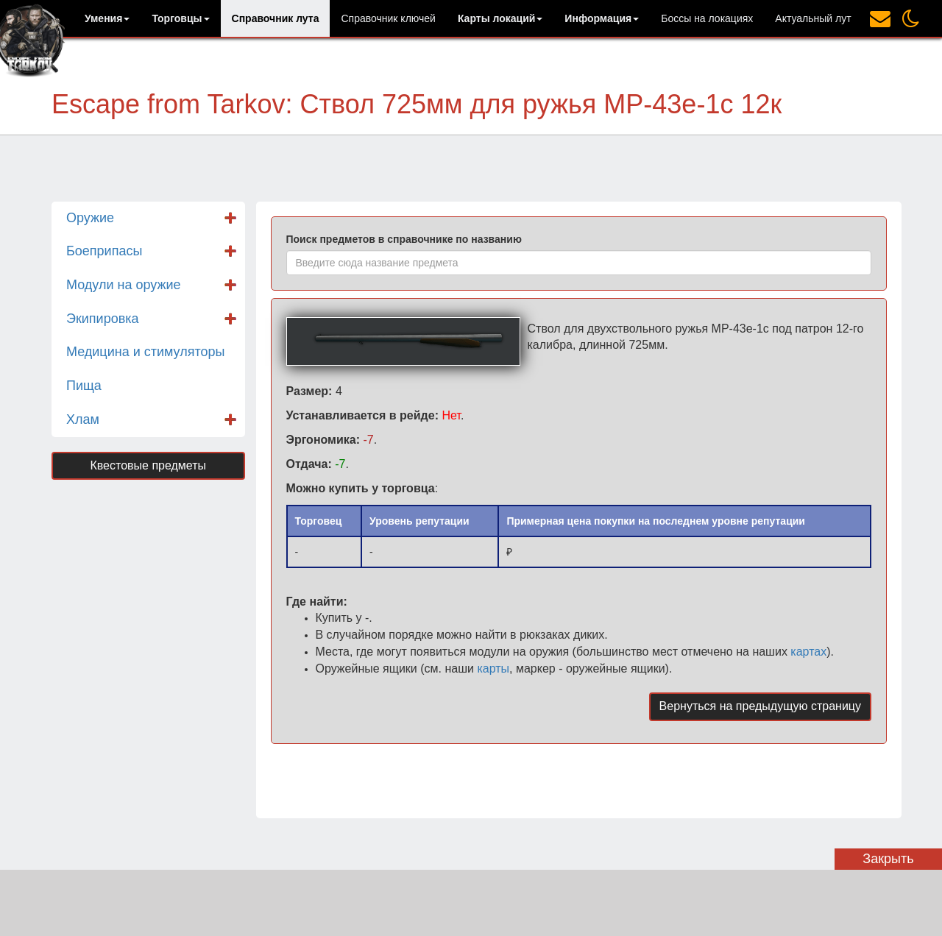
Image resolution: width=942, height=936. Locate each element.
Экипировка (102, 318)
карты (493, 668)
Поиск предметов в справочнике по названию (404, 239)
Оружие (90, 217)
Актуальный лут (813, 18)
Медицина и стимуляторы (145, 351)
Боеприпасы (104, 251)
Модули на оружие (123, 284)
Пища (84, 385)
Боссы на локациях (707, 18)
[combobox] (579, 262)
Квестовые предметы (148, 465)
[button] (107, 18)
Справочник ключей (388, 18)
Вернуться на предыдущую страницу (760, 706)
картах (808, 651)
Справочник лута (275, 18)
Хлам (82, 419)
